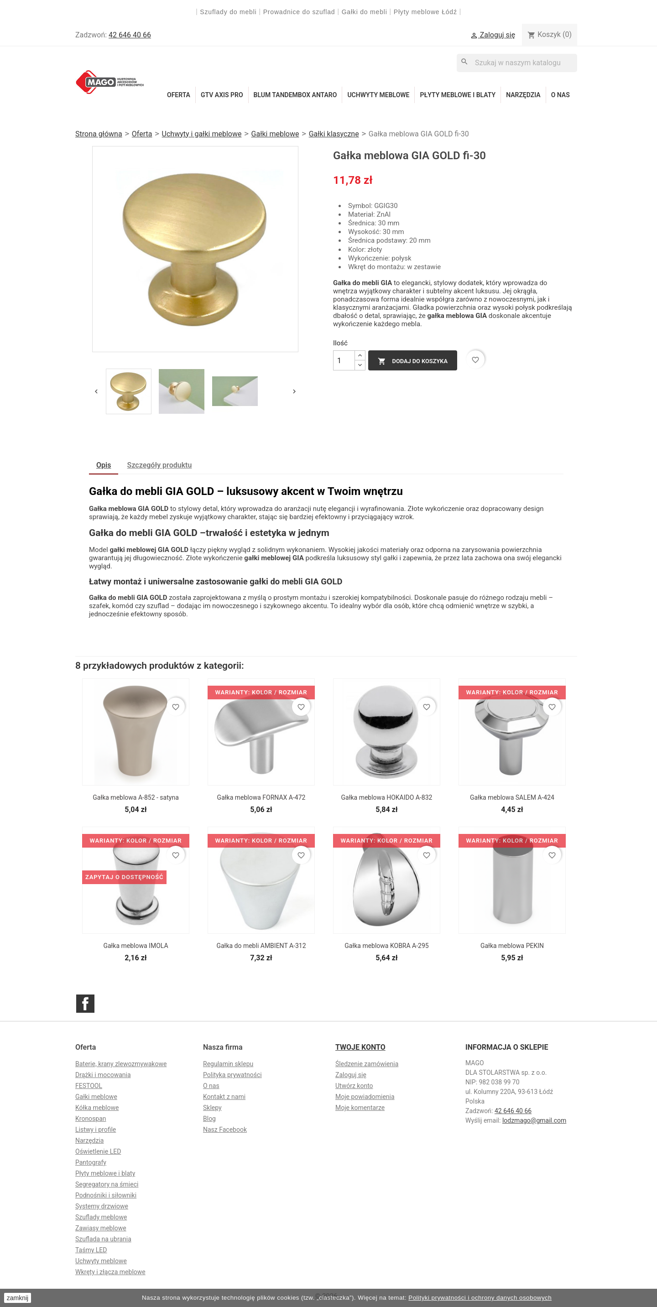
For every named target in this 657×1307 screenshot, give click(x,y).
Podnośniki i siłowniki (105, 1195)
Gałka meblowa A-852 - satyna (136, 797)
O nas (560, 95)
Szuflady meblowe (101, 1217)
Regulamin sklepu (228, 1063)
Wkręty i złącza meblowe (110, 1272)
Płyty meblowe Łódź (426, 12)
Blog (209, 1118)
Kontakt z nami (224, 1096)
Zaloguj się (350, 1074)
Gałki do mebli (364, 12)
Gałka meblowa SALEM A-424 (512, 797)
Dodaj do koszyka (413, 361)
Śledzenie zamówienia (366, 1063)
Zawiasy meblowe (100, 1228)
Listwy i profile (95, 1129)
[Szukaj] (517, 63)
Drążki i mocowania (103, 1074)
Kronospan (90, 1118)
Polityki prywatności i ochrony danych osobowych (480, 1297)
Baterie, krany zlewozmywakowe (121, 1063)
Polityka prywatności (232, 1074)
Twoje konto (360, 1047)
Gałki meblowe (96, 1096)
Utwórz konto (354, 1085)
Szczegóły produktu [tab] (159, 465)
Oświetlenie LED (98, 1151)
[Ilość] (344, 360)
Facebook (85, 1004)
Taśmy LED (91, 1250)
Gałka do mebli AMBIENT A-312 (261, 945)
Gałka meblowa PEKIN (512, 945)
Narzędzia (523, 95)
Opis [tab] (103, 465)
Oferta (178, 95)
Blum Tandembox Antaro (295, 95)
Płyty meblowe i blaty (457, 95)
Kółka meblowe (97, 1107)
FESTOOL (88, 1085)
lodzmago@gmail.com (534, 1120)
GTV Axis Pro (222, 95)
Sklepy (212, 1107)
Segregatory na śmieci (106, 1184)
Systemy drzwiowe (101, 1206)
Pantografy (90, 1162)
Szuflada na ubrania (103, 1239)
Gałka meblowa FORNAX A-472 (261, 797)
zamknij (17, 1298)
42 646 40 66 (130, 35)
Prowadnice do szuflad (299, 12)
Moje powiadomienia (365, 1096)
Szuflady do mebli (228, 12)
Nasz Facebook (225, 1129)
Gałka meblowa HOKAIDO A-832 (387, 797)
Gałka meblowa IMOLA (135, 945)
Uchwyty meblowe (378, 95)
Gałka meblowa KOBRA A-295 (386, 945)
